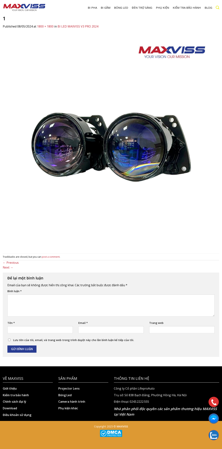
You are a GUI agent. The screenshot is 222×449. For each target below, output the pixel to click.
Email (83, 323)
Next (8, 267)
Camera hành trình (71, 402)
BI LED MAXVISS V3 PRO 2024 (78, 26)
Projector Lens (69, 388)
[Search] (217, 7)
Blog (208, 7)
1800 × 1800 (45, 26)
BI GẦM (105, 7)
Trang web (156, 323)
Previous (11, 263)
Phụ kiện (162, 7)
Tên (11, 323)
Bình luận (14, 291)
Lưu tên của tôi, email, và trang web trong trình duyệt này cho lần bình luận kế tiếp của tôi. (73, 340)
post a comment (51, 256)
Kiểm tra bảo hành (187, 7)
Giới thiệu (10, 388)
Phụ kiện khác (68, 408)
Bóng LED (121, 7)
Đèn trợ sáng (142, 7)
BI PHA (92, 7)
